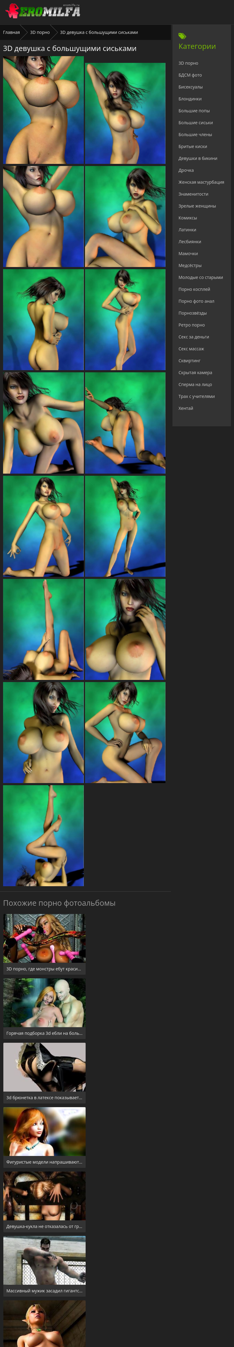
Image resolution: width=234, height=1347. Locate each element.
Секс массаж (191, 349)
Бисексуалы (191, 87)
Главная (11, 32)
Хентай (186, 408)
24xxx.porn (103, 1310)
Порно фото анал (196, 301)
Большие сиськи (196, 122)
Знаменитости (193, 194)
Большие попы (194, 111)
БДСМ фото (190, 75)
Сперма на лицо (195, 384)
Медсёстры (190, 265)
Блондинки (190, 99)
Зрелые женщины (197, 206)
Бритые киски (193, 146)
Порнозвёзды (193, 313)
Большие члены (195, 134)
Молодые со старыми (201, 277)
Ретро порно (192, 325)
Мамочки (188, 253)
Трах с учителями (197, 396)
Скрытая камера (195, 372)
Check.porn (130, 1310)
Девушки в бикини (198, 158)
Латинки (187, 230)
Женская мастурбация (201, 182)
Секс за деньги (194, 337)
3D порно (40, 32)
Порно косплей (194, 289)
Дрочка (186, 170)
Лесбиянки (190, 241)
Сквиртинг (189, 360)
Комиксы (188, 218)
